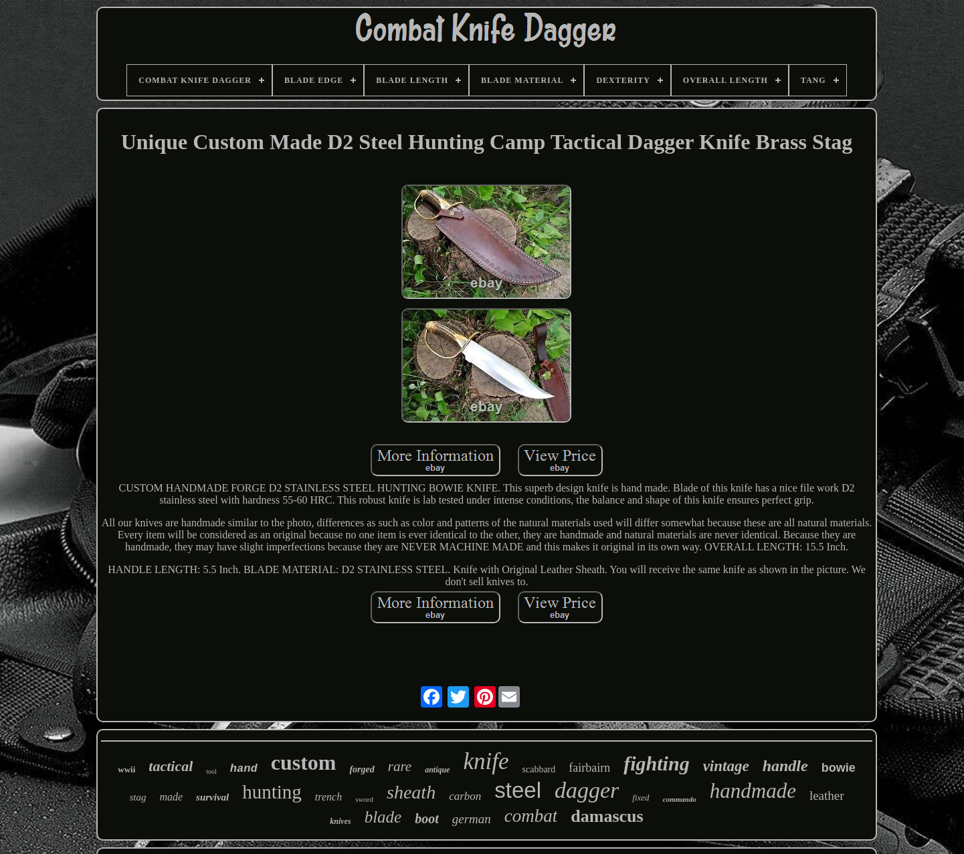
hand (244, 768)
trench (328, 797)
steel (517, 790)
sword (364, 799)
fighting (656, 763)
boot (427, 818)
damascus (607, 816)
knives (340, 821)
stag (137, 797)
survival (212, 797)
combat (530, 816)
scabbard (539, 769)
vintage (726, 766)
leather (826, 795)
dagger (587, 790)
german (471, 819)
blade (383, 817)
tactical (171, 766)
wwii (126, 769)
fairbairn (589, 767)
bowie (839, 767)
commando (679, 799)
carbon (465, 796)
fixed (640, 797)
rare (399, 766)
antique (437, 769)
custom (303, 762)
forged (361, 769)
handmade (753, 791)
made (171, 797)
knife (486, 761)
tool (211, 771)
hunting (272, 792)
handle (785, 765)
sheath (411, 792)
